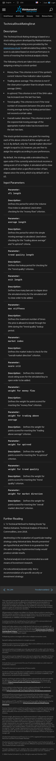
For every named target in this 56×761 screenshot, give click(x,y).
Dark (45, 2)
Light (53, 2)
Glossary (30, 16)
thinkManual (8, 16)
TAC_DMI (8, 589)
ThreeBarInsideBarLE (44, 589)
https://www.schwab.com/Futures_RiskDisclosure (24, 682)
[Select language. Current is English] (8, 2)
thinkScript (20, 16)
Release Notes (47, 16)
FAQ (37, 16)
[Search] (51, 9)
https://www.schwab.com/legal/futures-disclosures (25, 703)
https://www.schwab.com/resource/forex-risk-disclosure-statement (29, 690)
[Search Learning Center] (48, 9)
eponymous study (12, 48)
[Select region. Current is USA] (28, 2)
